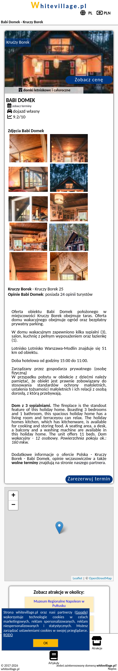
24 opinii (68, 294)
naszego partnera (89, 462)
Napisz (112, 669)
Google (81, 612)
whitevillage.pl (59, 6)
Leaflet (77, 578)
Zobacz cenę (89, 80)
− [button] (13, 505)
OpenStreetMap (100, 578)
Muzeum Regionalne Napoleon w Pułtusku (59, 603)
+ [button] (13, 496)
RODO (8, 635)
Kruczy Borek (17, 42)
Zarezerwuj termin (89, 479)
